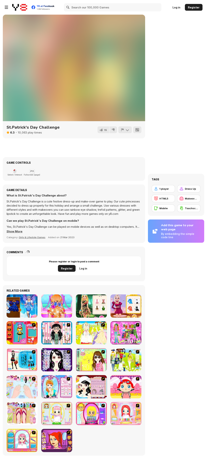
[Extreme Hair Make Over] (91, 413)
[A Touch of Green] (125, 332)
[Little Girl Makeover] (125, 386)
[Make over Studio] (22, 440)
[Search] (68, 7)
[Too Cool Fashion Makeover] (56, 440)
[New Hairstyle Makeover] (125, 413)
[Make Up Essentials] (56, 359)
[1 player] (163, 189)
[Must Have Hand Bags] (125, 359)
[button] (15, 231)
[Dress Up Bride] (91, 332)
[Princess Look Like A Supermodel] (125, 306)
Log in (176, 7)
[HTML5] (163, 198)
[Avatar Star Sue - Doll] (22, 332)
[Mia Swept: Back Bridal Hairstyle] (56, 306)
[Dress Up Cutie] (56, 332)
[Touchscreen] (188, 208)
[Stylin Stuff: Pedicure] (22, 413)
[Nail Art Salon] (22, 386)
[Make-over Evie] (56, 386)
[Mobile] (163, 208)
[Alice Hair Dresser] (56, 413)
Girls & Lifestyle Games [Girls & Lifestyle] (32, 237)
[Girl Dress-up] (91, 386)
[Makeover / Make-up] (188, 198)
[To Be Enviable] (91, 359)
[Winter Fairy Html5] (22, 306)
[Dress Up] (188, 189)
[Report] (125, 129)
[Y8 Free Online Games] (19, 7)
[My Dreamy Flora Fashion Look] (91, 306)
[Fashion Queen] (22, 359)
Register (194, 7)
